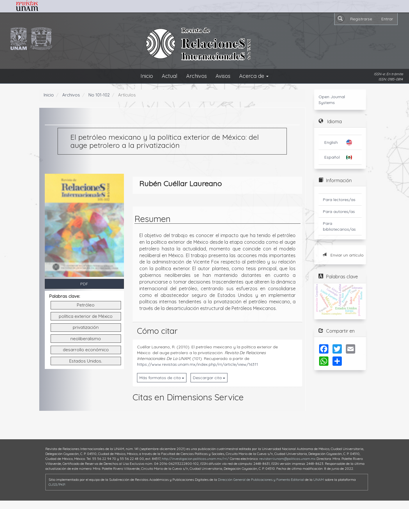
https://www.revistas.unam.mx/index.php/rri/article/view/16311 (197, 364)
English (331, 142)
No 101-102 (99, 95)
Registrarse (361, 18)
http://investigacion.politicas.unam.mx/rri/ (195, 458)
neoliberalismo (85, 338)
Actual (169, 76)
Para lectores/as (339, 199)
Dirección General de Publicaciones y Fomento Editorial (261, 479)
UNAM (318, 479)
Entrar (387, 18)
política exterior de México (86, 316)
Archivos (196, 76)
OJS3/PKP (57, 484)
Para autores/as (339, 211)
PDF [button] (84, 283)
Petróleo (86, 305)
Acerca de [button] (253, 76)
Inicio (147, 76)
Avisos (223, 76)
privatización (86, 327)
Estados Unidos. (85, 361)
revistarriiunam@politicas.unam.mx (287, 458)
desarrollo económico (86, 349)
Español (332, 157)
